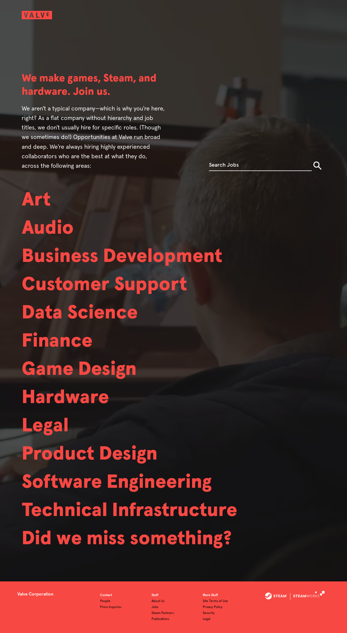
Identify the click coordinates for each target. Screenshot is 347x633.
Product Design (90, 454)
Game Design (79, 369)
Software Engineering (117, 482)
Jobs (155, 607)
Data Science (80, 312)
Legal (45, 425)
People (105, 601)
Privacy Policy (213, 607)
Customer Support (104, 284)
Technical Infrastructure (129, 510)
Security (209, 613)
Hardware (65, 397)
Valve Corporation (35, 594)
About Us (158, 601)
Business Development (122, 256)
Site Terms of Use (215, 601)
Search (317, 166)
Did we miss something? (127, 538)
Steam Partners (163, 613)
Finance (57, 341)
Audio (48, 228)
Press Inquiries (110, 607)
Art (36, 200)
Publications (160, 619)
